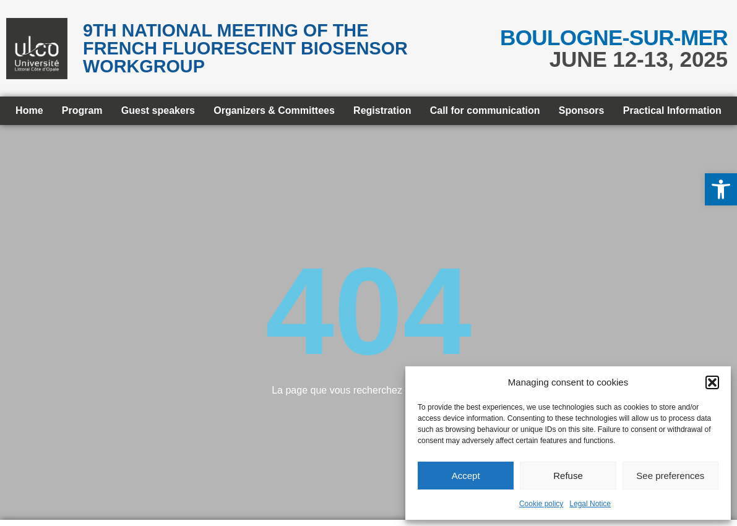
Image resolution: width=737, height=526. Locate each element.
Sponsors (582, 110)
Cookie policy (541, 503)
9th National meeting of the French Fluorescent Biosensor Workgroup (245, 48)
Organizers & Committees (274, 110)
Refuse (568, 475)
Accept (466, 475)
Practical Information (672, 110)
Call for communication (485, 110)
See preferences (670, 475)
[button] (721, 189)
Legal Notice (590, 503)
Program (82, 110)
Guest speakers (158, 110)
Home (29, 110)
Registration (382, 110)
